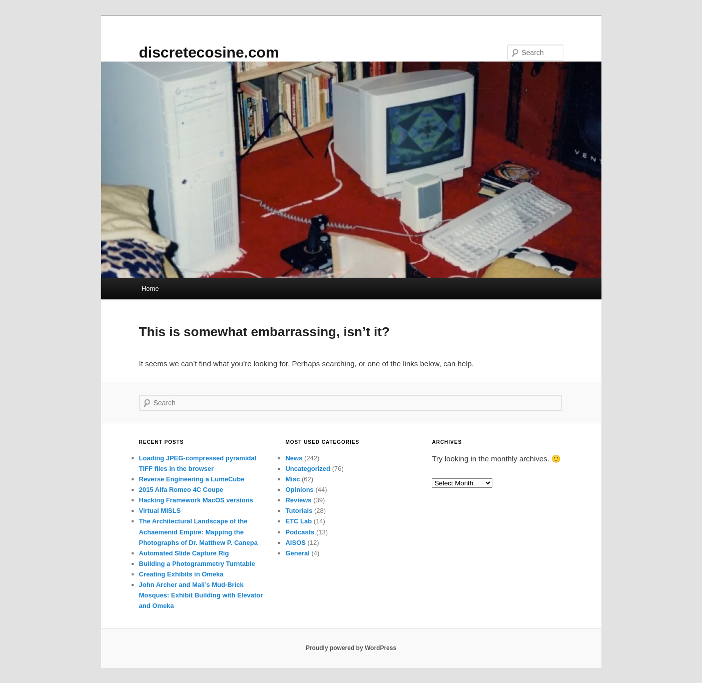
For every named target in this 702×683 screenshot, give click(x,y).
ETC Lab (298, 521)
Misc (292, 479)
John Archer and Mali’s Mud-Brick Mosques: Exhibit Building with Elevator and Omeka (201, 595)
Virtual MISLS (160, 510)
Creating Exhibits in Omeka (181, 574)
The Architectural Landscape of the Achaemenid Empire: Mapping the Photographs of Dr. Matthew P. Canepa (198, 531)
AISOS (295, 542)
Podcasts (299, 532)
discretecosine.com (209, 52)
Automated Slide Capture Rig (184, 553)
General (297, 553)
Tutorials (298, 510)
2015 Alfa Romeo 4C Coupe (181, 489)
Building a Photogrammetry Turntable (197, 563)
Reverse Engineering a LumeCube (192, 479)
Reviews (298, 500)
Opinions (299, 489)
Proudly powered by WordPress (351, 647)
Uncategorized (307, 468)
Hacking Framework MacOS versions (196, 500)
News (293, 458)
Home (150, 288)
